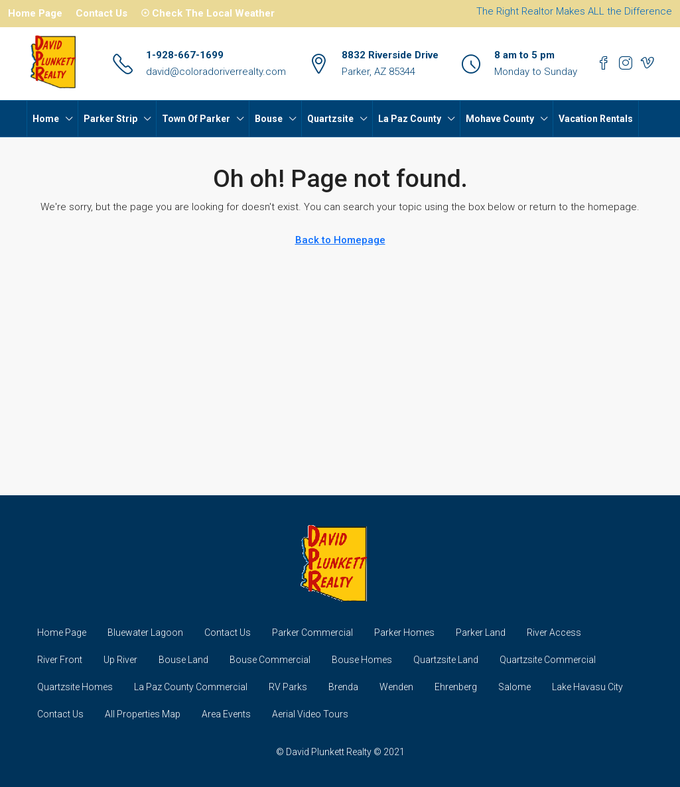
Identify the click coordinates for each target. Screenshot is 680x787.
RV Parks (288, 687)
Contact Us (101, 13)
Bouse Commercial (270, 659)
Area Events (226, 714)
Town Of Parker (196, 118)
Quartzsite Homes (75, 687)
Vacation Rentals (596, 118)
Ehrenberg (456, 687)
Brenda (343, 687)
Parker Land (481, 632)
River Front (59, 659)
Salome (514, 687)
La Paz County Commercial (190, 687)
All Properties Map (142, 714)
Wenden (396, 687)
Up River (120, 659)
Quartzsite (330, 118)
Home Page (35, 13)
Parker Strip (110, 118)
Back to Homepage (340, 240)
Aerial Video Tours (310, 714)
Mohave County (500, 118)
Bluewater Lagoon (145, 632)
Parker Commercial (312, 632)
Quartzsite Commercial (548, 659)
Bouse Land (183, 659)
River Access (554, 632)
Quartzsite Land (445, 659)
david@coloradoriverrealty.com (216, 72)
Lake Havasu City (587, 687)
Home (46, 118)
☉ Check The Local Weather (208, 13)
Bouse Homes (362, 659)
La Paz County (409, 118)
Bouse (269, 118)
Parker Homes (404, 632)
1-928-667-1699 (185, 55)
